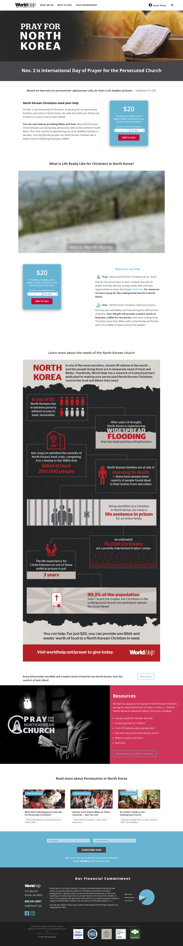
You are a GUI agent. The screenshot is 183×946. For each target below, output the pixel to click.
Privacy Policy (40, 934)
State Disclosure (52, 934)
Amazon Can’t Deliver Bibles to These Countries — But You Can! (91, 813)
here (110, 901)
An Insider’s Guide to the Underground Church (132, 813)
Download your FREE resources (135, 753)
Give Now (146, 676)
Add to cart (128, 137)
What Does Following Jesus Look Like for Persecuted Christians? (43, 813)
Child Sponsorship (86, 5)
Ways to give (64, 5)
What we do (47, 5)
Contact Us (33, 906)
